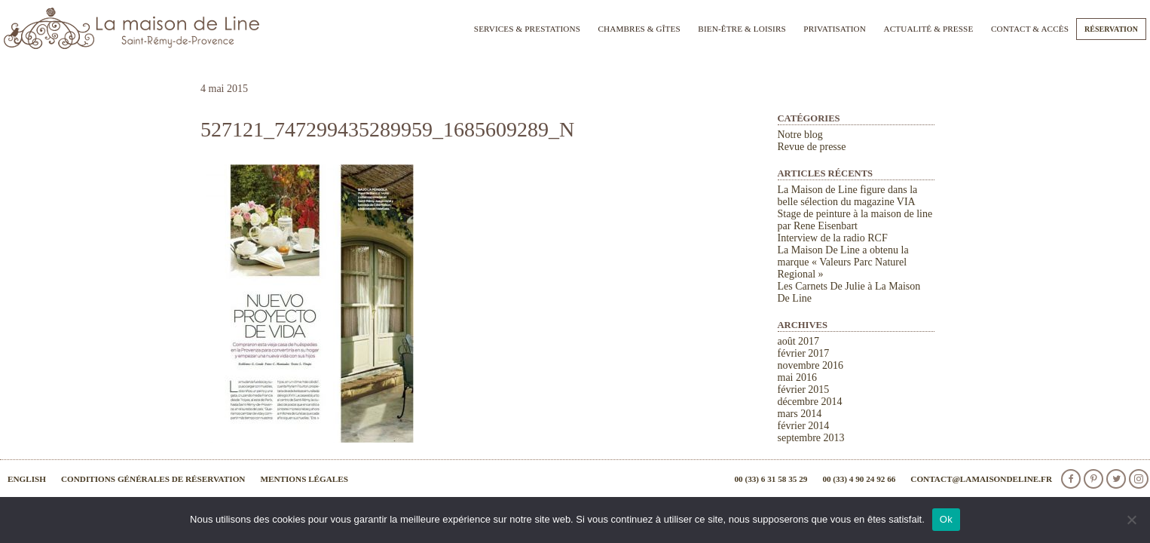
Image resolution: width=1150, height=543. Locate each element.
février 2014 (804, 425)
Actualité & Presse (929, 28)
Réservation (1111, 29)
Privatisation (834, 28)
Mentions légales (304, 478)
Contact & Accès (1030, 28)
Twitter (1116, 479)
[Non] (1131, 519)
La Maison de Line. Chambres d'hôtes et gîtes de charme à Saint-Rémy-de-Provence (132, 28)
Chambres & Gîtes (639, 28)
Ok (946, 519)
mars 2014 (800, 413)
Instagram (1138, 479)
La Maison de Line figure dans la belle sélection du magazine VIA (848, 195)
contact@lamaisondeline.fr (981, 478)
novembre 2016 (810, 365)
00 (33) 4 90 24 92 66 (858, 478)
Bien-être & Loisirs (741, 28)
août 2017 (799, 341)
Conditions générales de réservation (153, 478)
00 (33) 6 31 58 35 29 (770, 478)
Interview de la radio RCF (833, 238)
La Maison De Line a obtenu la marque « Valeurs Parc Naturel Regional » (843, 262)
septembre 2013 (811, 437)
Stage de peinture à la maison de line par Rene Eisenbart (855, 220)
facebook (1071, 479)
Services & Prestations (527, 28)
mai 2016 (798, 377)
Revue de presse (812, 146)
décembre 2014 (810, 401)
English (27, 478)
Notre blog (800, 134)
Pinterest (1093, 479)
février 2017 (804, 353)
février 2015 (804, 389)
